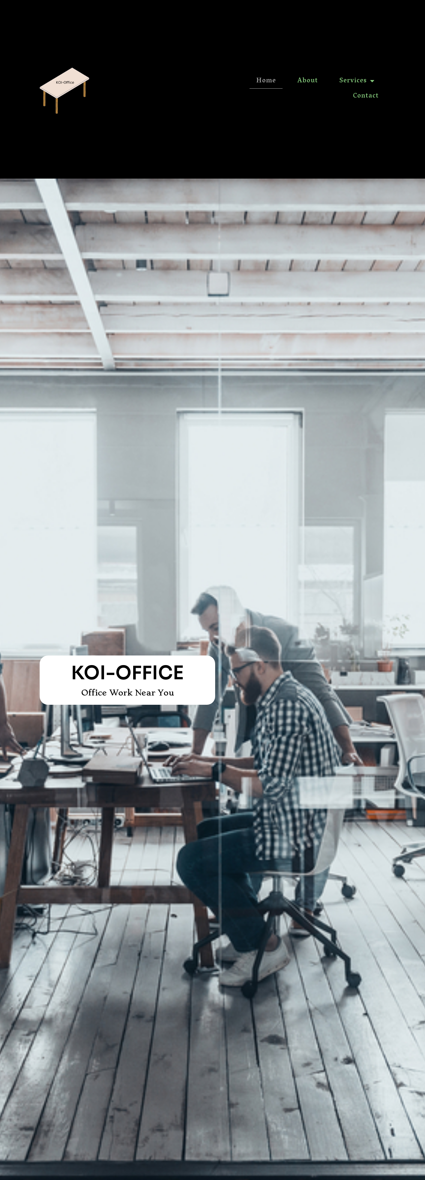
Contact (366, 96)
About (307, 81)
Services (357, 81)
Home (266, 81)
